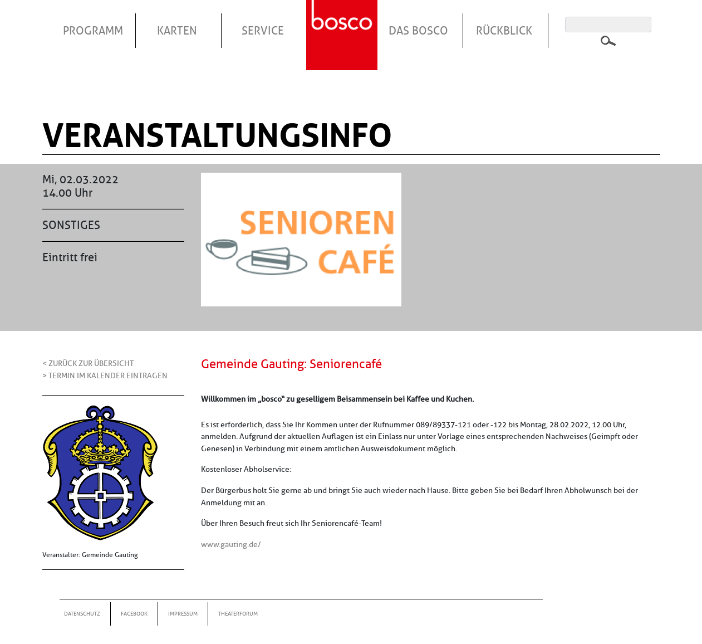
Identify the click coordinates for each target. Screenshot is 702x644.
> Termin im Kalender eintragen (105, 375)
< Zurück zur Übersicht (88, 363)
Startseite (343, 21)
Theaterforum (238, 613)
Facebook (134, 613)
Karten (177, 30)
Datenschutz (82, 613)
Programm (93, 30)
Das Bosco (418, 30)
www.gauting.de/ (231, 544)
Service (263, 30)
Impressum (183, 613)
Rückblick (504, 30)
